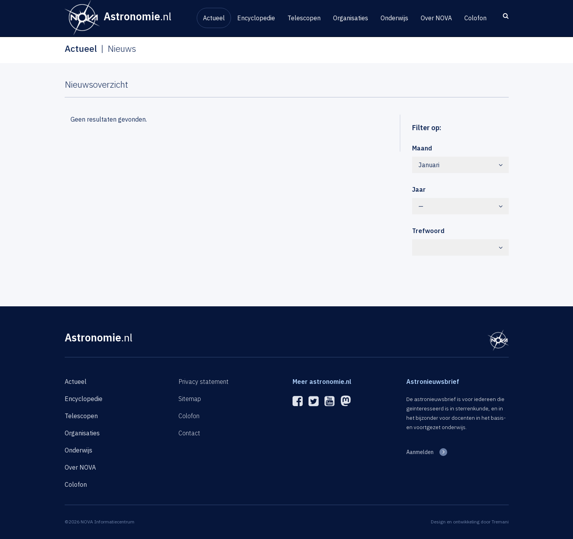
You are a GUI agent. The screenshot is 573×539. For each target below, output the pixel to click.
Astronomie (98, 337)
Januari (460, 165)
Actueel (214, 18)
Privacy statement (203, 381)
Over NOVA (436, 18)
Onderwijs (394, 18)
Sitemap (189, 399)
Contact (189, 433)
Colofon (475, 18)
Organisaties (350, 18)
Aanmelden (420, 452)
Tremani (500, 522)
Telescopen (304, 18)
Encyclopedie (256, 18)
